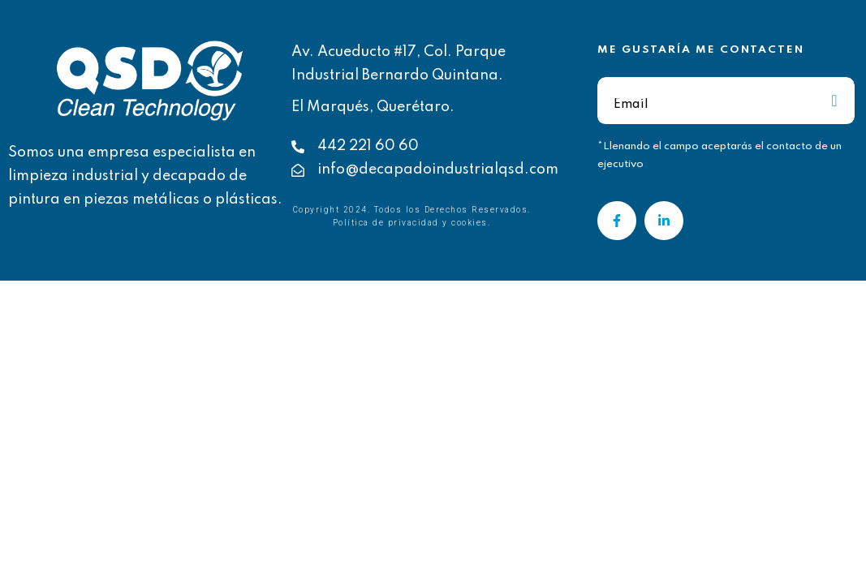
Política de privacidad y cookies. (412, 222)
